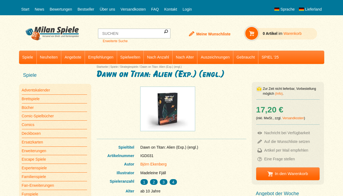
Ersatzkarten (32, 142)
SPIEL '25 (270, 57)
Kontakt (170, 9)
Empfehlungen (101, 57)
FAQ (155, 9)
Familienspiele (34, 176)
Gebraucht (246, 57)
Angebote (73, 57)
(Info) (279, 94)
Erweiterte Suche (115, 41)
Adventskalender (36, 90)
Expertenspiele (34, 168)
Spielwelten (130, 57)
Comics (28, 124)
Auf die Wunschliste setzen (287, 141)
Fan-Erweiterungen (38, 185)
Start (25, 9)
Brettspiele (31, 99)
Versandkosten (133, 9)
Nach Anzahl (158, 57)
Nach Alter (185, 57)
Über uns (107, 9)
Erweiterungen (34, 151)
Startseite (102, 66)
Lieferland (310, 9)
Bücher (28, 107)
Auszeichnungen (215, 57)
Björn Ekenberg (153, 164)
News (39, 9)
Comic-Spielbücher (38, 116)
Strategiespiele (129, 66)
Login (187, 9)
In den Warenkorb (291, 173)
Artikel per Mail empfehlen (286, 150)
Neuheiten (49, 57)
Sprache (284, 9)
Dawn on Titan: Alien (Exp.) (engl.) (161, 66)
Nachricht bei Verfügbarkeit (287, 133)
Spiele (27, 57)
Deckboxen (31, 133)
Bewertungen (61, 9)
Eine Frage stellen (279, 159)
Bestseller (86, 9)
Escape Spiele (34, 159)
